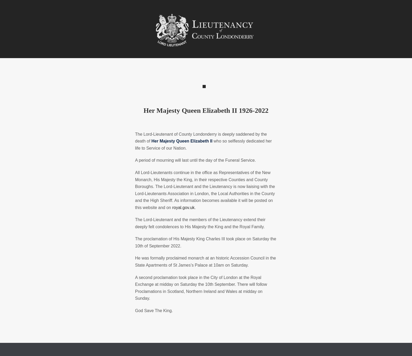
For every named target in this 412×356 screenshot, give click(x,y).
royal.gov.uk (183, 207)
